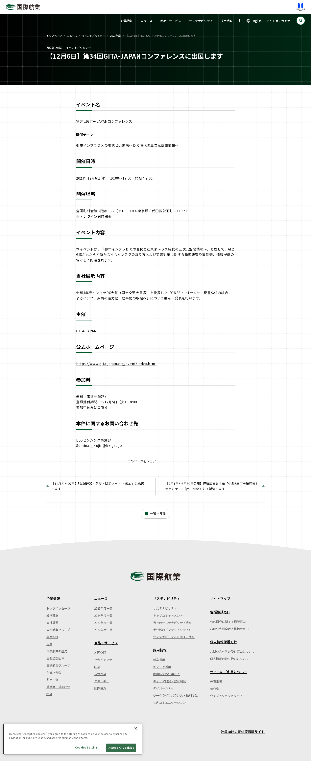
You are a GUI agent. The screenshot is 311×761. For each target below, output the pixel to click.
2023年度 (115, 35)
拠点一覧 (52, 680)
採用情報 (226, 21)
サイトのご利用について (228, 671)
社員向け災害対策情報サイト (243, 731)
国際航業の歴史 (56, 651)
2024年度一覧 (103, 615)
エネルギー (101, 681)
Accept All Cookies (121, 748)
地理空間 (100, 652)
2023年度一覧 (103, 622)
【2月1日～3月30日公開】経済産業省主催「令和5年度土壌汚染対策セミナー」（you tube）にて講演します (212, 486)
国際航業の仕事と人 (166, 674)
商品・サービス (170, 21)
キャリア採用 (162, 667)
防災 (97, 667)
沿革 (49, 644)
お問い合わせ (281, 21)
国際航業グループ (58, 630)
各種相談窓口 (220, 611)
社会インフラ (103, 660)
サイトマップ (220, 598)
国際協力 (100, 688)
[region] (72, 739)
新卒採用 (159, 660)
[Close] (135, 728)
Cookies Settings (87, 747)
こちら (102, 407)
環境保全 (100, 674)
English (256, 21)
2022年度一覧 (103, 630)
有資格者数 (53, 672)
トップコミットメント (168, 615)
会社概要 (52, 622)
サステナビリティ (201, 21)
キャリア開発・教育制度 (169, 681)
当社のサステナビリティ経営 (172, 622)
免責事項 (216, 681)
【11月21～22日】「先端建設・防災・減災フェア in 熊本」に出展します (97, 486)
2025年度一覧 (103, 608)
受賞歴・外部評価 (58, 687)
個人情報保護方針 (223, 641)
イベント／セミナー (93, 35)
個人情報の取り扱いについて (229, 659)
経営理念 (52, 615)
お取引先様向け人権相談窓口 (229, 629)
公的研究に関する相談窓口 (228, 622)
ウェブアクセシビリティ (226, 696)
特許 (49, 694)
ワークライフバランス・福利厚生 (175, 695)
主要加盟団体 (55, 658)
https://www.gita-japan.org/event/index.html (116, 363)
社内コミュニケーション (169, 702)
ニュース (146, 21)
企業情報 (127, 21)
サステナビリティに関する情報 (174, 637)
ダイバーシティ (163, 688)
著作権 (214, 688)
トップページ (54, 35)
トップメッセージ (58, 608)
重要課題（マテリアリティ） (172, 630)
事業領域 (52, 637)
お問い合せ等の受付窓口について (232, 651)
